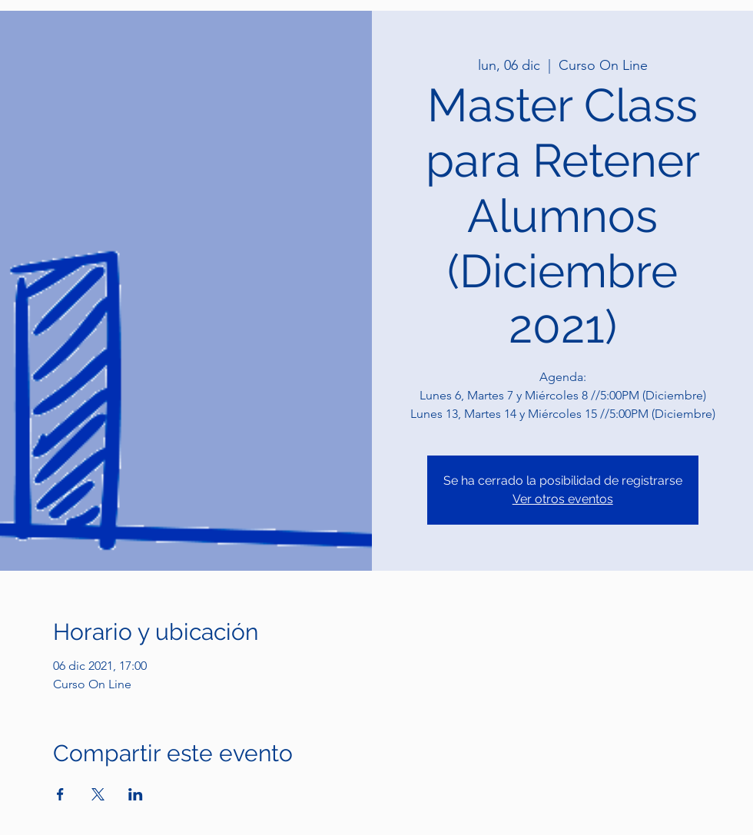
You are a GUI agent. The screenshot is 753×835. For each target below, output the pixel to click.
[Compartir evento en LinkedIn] (135, 794)
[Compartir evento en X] (98, 794)
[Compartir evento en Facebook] (60, 794)
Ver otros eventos (563, 499)
